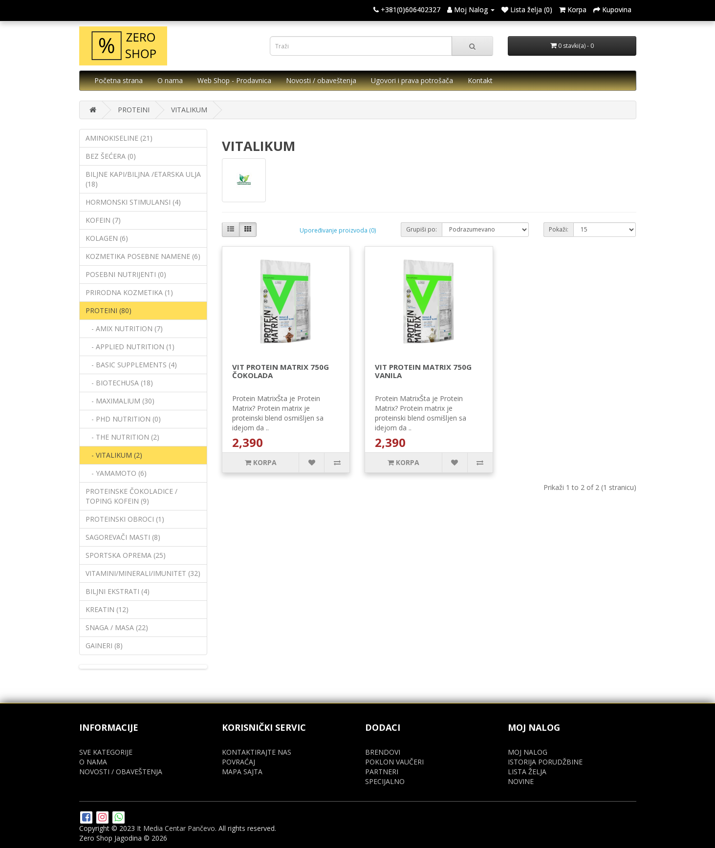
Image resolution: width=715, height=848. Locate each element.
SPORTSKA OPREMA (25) (126, 555)
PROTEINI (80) (108, 310)
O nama (170, 80)
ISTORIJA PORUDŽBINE (545, 761)
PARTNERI (381, 771)
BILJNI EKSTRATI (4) (118, 591)
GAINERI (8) (104, 645)
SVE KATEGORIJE (105, 752)
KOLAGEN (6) (107, 238)
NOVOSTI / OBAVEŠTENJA (120, 771)
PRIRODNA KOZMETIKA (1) (129, 292)
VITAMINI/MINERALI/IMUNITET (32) (143, 573)
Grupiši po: (421, 229)
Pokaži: (558, 229)
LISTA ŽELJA (527, 771)
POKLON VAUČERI (394, 761)
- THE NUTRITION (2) (122, 437)
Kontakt (480, 80)
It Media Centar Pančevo (176, 828)
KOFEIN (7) (103, 220)
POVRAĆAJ (238, 761)
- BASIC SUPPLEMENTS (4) (131, 364)
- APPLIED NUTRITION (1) (130, 346)
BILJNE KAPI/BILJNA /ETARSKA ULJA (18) (143, 179)
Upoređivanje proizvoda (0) (338, 230)
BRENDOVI (382, 752)
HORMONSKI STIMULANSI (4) (133, 202)
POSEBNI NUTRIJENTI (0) (126, 274)
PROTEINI (134, 109)
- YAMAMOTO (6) (116, 473)
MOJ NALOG (527, 752)
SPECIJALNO (385, 781)
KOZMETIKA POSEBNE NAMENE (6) (143, 256)
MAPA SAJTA (242, 771)
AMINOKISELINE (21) (119, 138)
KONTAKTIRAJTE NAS (256, 752)
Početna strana (118, 80)
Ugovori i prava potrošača (412, 80)
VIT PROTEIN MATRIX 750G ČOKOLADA (280, 371)
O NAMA (93, 761)
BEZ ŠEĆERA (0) (111, 156)
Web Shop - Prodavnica (234, 80)
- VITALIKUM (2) (114, 455)
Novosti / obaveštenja (321, 80)
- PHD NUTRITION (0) (123, 419)
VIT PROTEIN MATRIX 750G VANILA (423, 371)
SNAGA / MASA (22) (117, 627)
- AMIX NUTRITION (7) (124, 328)
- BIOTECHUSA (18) (119, 382)
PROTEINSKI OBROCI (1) (125, 519)
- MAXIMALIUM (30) (120, 400)
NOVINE (521, 781)
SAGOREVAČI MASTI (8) (123, 537)
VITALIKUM (189, 109)
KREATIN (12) (107, 609)
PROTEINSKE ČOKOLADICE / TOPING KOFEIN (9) (131, 496)
